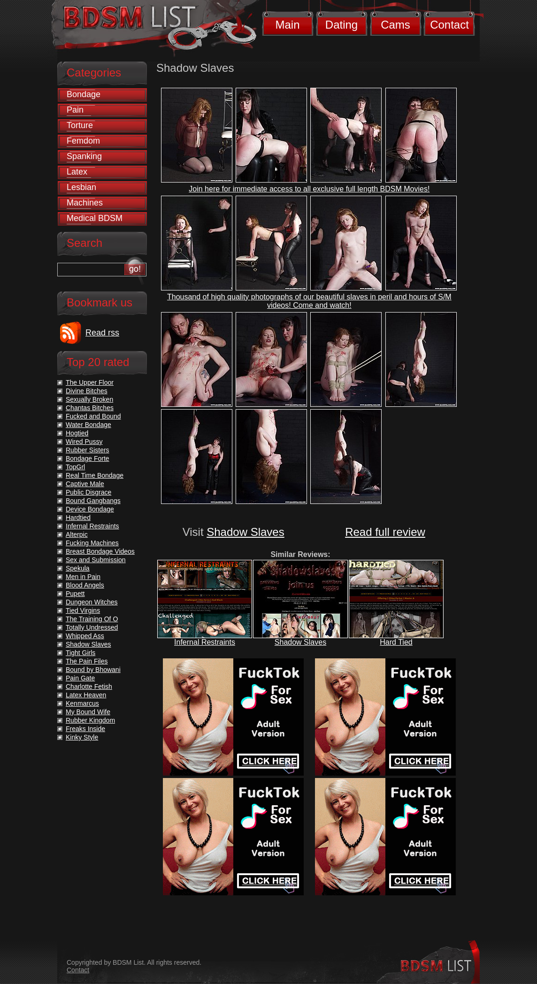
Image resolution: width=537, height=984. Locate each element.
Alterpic (77, 534)
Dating (341, 24)
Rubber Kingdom (90, 720)
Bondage (83, 94)
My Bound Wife (88, 712)
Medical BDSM (95, 218)
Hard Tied (396, 642)
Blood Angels (85, 585)
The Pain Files (86, 661)
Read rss (102, 332)
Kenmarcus (82, 703)
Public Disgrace (88, 492)
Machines (85, 202)
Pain (75, 109)
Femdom (83, 140)
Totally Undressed (92, 627)
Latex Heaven (86, 695)
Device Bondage (90, 509)
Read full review (385, 532)
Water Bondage (88, 424)
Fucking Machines (92, 543)
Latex (77, 171)
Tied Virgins (83, 610)
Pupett (75, 593)
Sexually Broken (89, 399)
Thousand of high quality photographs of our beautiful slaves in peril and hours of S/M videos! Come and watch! (309, 301)
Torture (80, 125)
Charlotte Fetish (89, 686)
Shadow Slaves (245, 532)
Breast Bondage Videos (100, 551)
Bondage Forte (87, 458)
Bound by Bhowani (93, 669)
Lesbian (81, 187)
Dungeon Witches (92, 602)
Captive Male (85, 484)
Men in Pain (83, 576)
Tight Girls (80, 652)
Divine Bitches (86, 391)
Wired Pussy (84, 441)
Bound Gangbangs (93, 500)
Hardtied (78, 517)
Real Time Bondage (94, 475)
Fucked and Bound (93, 416)
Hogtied (77, 433)
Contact (449, 24)
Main (287, 24)
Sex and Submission (96, 560)
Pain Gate (80, 678)
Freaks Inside (85, 728)
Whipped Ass (85, 636)
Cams (395, 24)
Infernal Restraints (204, 642)
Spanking (84, 156)
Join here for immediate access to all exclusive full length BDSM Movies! (309, 189)
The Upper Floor (90, 382)
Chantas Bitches (90, 408)
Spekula (78, 568)
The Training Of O (92, 619)
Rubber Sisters (87, 450)
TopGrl (75, 467)
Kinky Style (82, 737)
